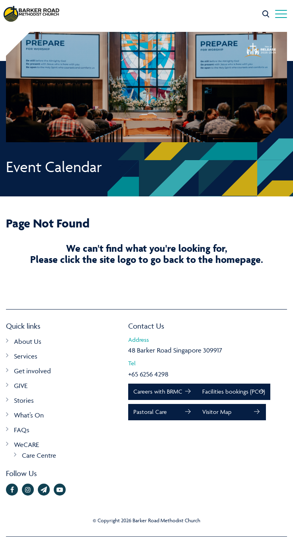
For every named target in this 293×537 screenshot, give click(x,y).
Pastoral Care (150, 411)
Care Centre (39, 455)
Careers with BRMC (157, 391)
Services (25, 356)
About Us (27, 341)
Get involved (32, 371)
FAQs (21, 430)
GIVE (20, 386)
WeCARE (26, 445)
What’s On (29, 415)
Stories (24, 400)
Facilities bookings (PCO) (233, 391)
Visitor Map (216, 411)
